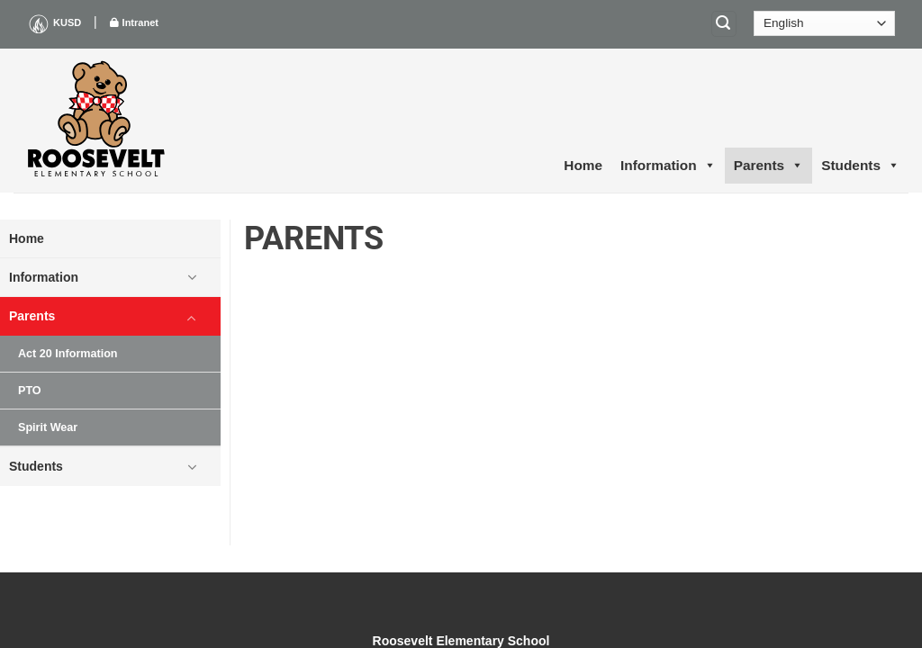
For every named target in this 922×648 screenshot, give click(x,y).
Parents (768, 166)
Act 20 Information (68, 353)
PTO (29, 390)
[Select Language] (824, 23)
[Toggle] (192, 277)
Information (668, 166)
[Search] (724, 24)
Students (860, 166)
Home (583, 165)
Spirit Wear (47, 427)
